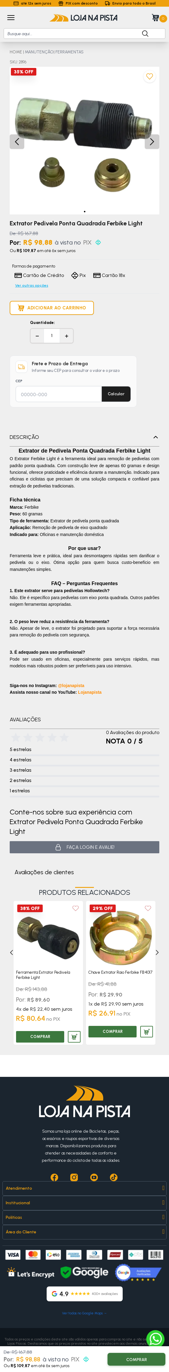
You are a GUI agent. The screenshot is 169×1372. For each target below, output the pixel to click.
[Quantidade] (52, 335)
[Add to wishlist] (75, 908)
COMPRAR (136, 1359)
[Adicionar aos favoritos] (150, 76)
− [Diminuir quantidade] (37, 335)
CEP (19, 381)
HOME (16, 52)
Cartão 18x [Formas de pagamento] (109, 275)
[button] (84, 211)
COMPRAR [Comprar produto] (40, 1036)
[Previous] (9, 952)
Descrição (84, 437)
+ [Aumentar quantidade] (66, 335)
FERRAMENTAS (69, 52)
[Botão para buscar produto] (142, 33)
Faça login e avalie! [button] (84, 847)
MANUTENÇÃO (39, 52)
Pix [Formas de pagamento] (78, 275)
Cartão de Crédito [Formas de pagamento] (39, 275)
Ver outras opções (31, 285)
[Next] (154, 952)
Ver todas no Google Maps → (84, 1313)
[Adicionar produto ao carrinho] (52, 308)
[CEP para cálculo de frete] (58, 395)
